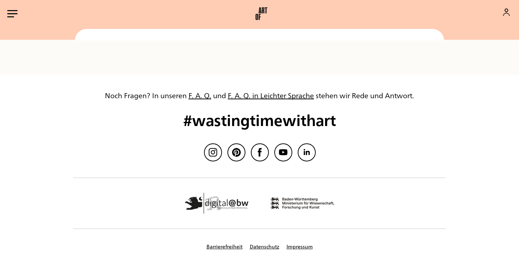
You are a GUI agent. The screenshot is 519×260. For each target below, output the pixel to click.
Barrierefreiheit (225, 246)
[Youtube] (283, 152)
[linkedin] (306, 152)
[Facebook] (260, 152)
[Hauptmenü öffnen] (12, 13)
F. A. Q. (199, 95)
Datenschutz (264, 246)
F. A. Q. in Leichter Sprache (271, 95)
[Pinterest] (236, 152)
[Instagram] (213, 152)
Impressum (300, 246)
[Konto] (506, 12)
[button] (261, 13)
